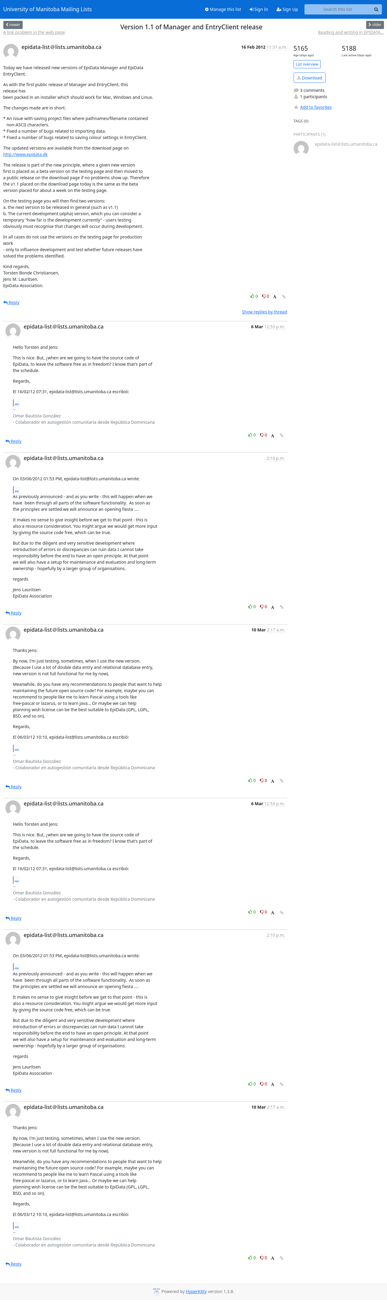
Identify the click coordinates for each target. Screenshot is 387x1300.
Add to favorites (313, 107)
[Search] (376, 9)
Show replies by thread (264, 312)
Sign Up (287, 9)
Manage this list (223, 9)
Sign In (259, 9)
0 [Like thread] (255, 296)
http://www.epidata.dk (25, 154)
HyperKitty (196, 1291)
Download (309, 78)
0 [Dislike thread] (265, 296)
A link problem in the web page (34, 32)
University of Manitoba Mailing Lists (47, 9)
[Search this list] (337, 9)
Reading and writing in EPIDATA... (351, 32)
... (17, 402)
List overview (307, 64)
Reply (11, 302)
